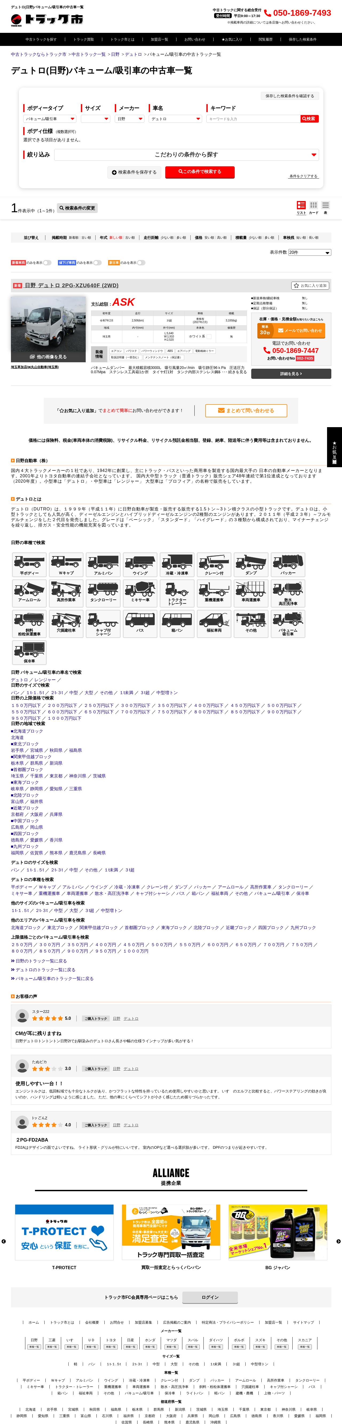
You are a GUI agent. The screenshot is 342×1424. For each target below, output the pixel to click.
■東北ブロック (25, 709)
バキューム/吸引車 (272, 859)
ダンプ (181, 852)
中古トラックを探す (41, 39)
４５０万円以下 (245, 671)
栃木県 (17, 728)
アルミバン (73, 852)
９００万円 (77, 916)
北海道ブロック (26, 893)
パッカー (202, 852)
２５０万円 (21, 910)
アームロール (230, 852)
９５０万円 (105, 916)
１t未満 (126, 658)
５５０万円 (189, 910)
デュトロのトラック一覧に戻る (43, 935)
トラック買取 (83, 39)
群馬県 (36, 728)
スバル (193, 1306)
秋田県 (56, 716)
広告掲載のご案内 (177, 1288)
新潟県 (56, 728)
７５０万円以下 (172, 677)
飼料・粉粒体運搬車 (215, 1353)
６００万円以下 (62, 677)
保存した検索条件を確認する (290, 96)
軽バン (219, 1359)
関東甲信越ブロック (99, 893)
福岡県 (17, 818)
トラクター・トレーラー (74, 1353)
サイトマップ (303, 1288)
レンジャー (45, 645)
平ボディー (21, 852)
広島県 (17, 792)
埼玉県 (17, 741)
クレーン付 (157, 852)
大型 (89, 658)
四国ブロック (271, 893)
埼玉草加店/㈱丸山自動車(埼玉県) (35, 367)
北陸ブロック (206, 893)
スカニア (305, 1306)
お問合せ (117, 1288)
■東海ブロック (25, 748)
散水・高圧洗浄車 (112, 859)
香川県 (56, 805)
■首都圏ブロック (27, 735)
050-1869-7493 (297, 13)
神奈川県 (77, 741)
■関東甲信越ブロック (31, 722)
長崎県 (99, 818)
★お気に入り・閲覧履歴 (334, 447)
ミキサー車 (21, 859)
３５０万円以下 (172, 671)
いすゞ (71, 1306)
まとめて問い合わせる (246, 410)
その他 (106, 658)
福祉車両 (219, 859)
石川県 (107, 1382)
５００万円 (161, 910)
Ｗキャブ (47, 852)
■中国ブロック (25, 786)
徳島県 (17, 805)
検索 (308, 118)
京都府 (17, 780)
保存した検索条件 (303, 39)
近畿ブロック (238, 893)
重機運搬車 (49, 859)
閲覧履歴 (266, 39)
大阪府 (36, 780)
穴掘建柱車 (250, 1353)
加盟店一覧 (159, 39)
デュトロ (19, 645)
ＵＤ (91, 1306)
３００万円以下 (135, 671)
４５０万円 (133, 910)
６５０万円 (245, 910)
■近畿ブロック (25, 773)
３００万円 (49, 910)
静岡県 (36, 754)
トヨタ (111, 1306)
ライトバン (194, 1359)
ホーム (34, 1288)
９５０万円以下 (26, 684)
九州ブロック (303, 893)
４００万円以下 (208, 671)
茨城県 (99, 741)
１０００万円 (135, 916)
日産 (130, 1306)
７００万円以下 (135, 677)
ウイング (99, 852)
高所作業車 (261, 852)
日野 (116, 984)
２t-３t (56, 658)
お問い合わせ (194, 39)
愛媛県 (36, 805)
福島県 (75, 716)
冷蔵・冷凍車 (127, 852)
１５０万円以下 (26, 671)
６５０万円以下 (99, 677)
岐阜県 (17, 754)
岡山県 (36, 792)
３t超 (145, 658)
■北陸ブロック (25, 760)
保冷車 (302, 859)
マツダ (171, 1306)
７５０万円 (301, 910)
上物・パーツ (274, 1359)
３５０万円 (77, 910)
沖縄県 (215, 1388)
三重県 (75, 754)
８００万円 (21, 916)
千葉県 (36, 741)
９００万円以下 (282, 677)
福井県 (36, 767)
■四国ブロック (25, 799)
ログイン (210, 1263)
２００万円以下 (62, 671)
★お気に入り (232, 39)
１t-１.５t (35, 658)
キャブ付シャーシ (153, 859)
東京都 (56, 741)
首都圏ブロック (140, 893)
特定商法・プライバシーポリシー (228, 1288)
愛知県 (56, 754)
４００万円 (105, 910)
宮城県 (36, 716)
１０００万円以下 (64, 684)
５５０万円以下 (26, 677)
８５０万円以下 (245, 677)
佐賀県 (36, 818)
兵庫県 (56, 780)
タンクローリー (293, 852)
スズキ (260, 1306)
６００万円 (217, 910)
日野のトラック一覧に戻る (39, 926)
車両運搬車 (77, 859)
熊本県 (56, 818)
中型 (73, 658)
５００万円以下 (282, 671)
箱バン (198, 859)
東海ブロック (174, 893)
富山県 (17, 767)
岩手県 (17, 716)
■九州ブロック (25, 812)
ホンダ (150, 1306)
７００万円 (273, 910)
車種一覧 (34, 1312)
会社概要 (92, 1288)
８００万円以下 (208, 677)
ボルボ (239, 1306)
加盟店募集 (143, 1288)
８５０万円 (49, 916)
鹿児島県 (77, 818)
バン (15, 658)
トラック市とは (122, 39)
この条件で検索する (200, 171)
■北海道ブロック (27, 696)
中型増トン (167, 658)
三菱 (52, 1306)
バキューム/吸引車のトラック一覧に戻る (52, 944)
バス (180, 859)
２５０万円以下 (99, 671)
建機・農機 (244, 1359)
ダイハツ (216, 1306)
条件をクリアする (303, 176)
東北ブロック (60, 893)
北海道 (17, 703)
